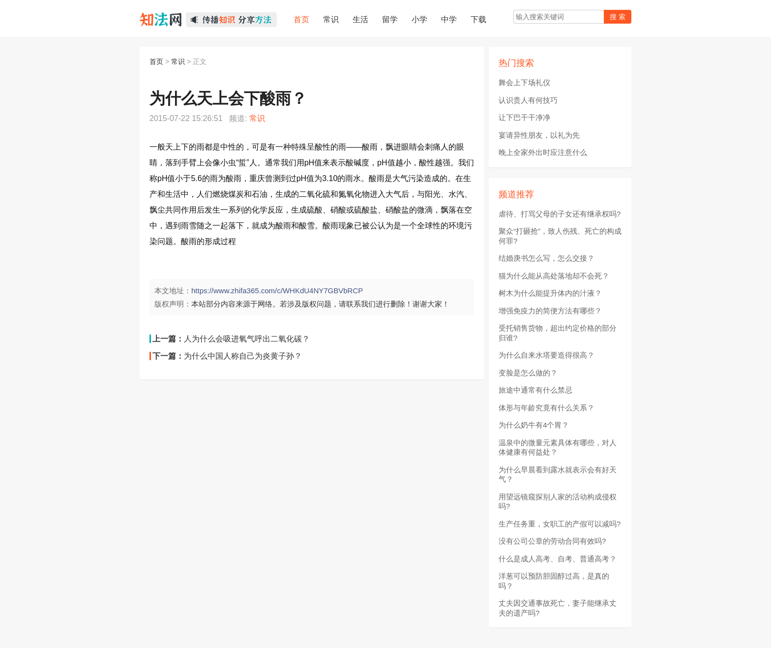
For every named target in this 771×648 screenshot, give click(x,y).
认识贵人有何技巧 (528, 100)
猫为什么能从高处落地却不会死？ (554, 276)
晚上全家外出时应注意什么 (543, 152)
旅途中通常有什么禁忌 (535, 390)
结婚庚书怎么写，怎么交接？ (546, 258)
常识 (178, 61)
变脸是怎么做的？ (528, 373)
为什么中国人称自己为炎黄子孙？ (243, 356)
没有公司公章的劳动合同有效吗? (552, 541)
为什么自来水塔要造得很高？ (546, 355)
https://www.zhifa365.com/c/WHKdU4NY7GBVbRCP (277, 290)
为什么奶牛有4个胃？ (534, 425)
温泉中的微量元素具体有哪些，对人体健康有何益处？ (558, 447)
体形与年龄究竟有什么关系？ (546, 407)
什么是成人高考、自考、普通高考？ (558, 559)
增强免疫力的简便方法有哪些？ (550, 311)
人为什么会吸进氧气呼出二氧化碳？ (247, 339)
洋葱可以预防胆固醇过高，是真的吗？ (554, 581)
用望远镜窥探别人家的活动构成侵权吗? (558, 502)
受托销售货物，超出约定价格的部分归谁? (558, 333)
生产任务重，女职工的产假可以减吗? (560, 524)
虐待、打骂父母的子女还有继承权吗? (560, 214)
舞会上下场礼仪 (524, 82)
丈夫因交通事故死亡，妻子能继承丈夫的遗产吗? (558, 608)
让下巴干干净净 (524, 117)
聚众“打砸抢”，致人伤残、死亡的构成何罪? (560, 236)
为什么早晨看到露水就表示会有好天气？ (558, 474)
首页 (156, 61)
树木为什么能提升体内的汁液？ (550, 293)
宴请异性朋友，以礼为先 (539, 135)
